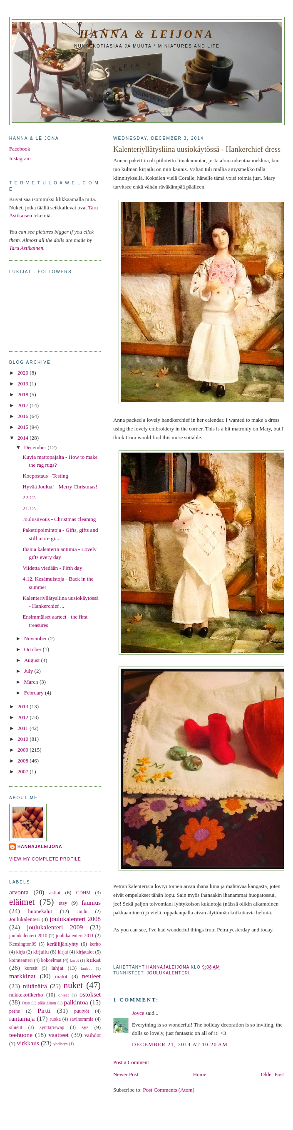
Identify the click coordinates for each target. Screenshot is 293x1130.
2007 (23, 771)
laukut (86, 968)
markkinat (22, 975)
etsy (63, 903)
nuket (73, 985)
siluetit (15, 1027)
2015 (23, 427)
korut (74, 960)
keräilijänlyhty (63, 944)
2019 (23, 383)
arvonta (19, 892)
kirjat (63, 952)
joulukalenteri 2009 (55, 927)
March (32, 682)
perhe (14, 1011)
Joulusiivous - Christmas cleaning (59, 519)
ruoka (55, 1019)
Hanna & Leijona (146, 34)
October (33, 649)
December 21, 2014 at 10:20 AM (180, 1044)
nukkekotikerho (26, 995)
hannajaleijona (39, 846)
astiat (54, 892)
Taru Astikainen (26, 248)
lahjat (57, 968)
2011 (23, 728)
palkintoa (76, 1002)
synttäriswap (52, 1027)
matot (61, 976)
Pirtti (43, 1010)
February (34, 693)
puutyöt (81, 1011)
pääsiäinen (47, 1003)
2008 (23, 761)
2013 (23, 706)
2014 (23, 438)
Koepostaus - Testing (45, 476)
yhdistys (60, 1044)
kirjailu (41, 952)
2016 (23, 416)
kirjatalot (85, 952)
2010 (23, 739)
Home (199, 1074)
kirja (20, 952)
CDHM (83, 893)
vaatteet (58, 1034)
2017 (23, 405)
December (36, 447)
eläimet (22, 901)
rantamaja (22, 1018)
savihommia (81, 1019)
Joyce (138, 1013)
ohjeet (63, 995)
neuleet (91, 975)
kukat (93, 959)
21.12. (29, 508)
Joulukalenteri (168, 973)
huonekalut (40, 911)
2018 (23, 394)
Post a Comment (131, 1062)
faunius (91, 902)
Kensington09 (23, 944)
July (29, 671)
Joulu (82, 911)
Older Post (272, 1074)
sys (85, 1027)
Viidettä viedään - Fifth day (52, 568)
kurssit (31, 968)
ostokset (90, 994)
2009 (23, 750)
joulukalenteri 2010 (28, 936)
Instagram (20, 158)
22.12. (29, 497)
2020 (23, 373)
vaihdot (92, 1035)
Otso (26, 1003)
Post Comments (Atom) (169, 1090)
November (36, 638)
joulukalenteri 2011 (75, 936)
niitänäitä (35, 985)
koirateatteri (20, 960)
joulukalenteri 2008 (75, 918)
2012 (23, 717)
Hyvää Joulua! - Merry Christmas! (59, 486)
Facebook (19, 149)
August (32, 660)
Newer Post (125, 1074)
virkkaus (28, 1043)
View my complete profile (45, 859)
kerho (95, 944)
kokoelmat (51, 960)
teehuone (20, 1034)
